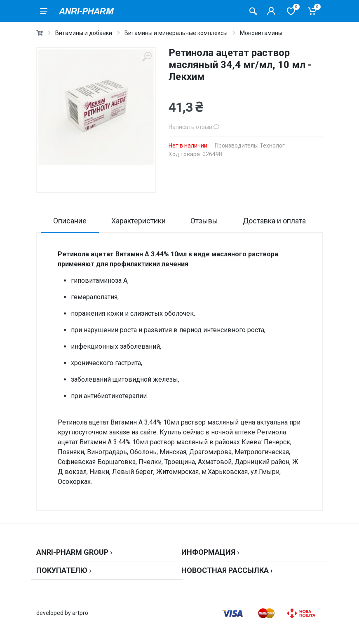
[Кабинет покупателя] (271, 11)
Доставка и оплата (274, 220)
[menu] (43, 11)
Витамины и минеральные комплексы (176, 33)
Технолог (272, 145)
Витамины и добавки (83, 33)
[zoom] (146, 56)
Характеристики (138, 220)
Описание (70, 220)
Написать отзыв (194, 127)
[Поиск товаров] (253, 11)
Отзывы (204, 220)
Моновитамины (261, 33)
